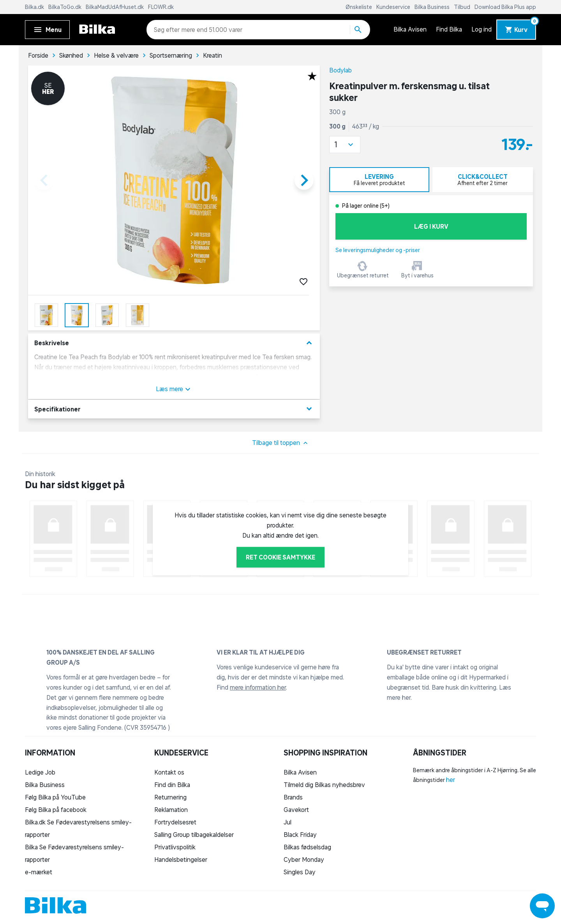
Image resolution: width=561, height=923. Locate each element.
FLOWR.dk (161, 7)
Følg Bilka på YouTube (55, 797)
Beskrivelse (174, 343)
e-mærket (38, 871)
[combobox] (168, 29)
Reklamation (171, 809)
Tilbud (462, 7)
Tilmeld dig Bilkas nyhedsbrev (324, 784)
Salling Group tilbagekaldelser (194, 834)
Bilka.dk (35, 7)
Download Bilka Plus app (505, 7)
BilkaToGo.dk (65, 7)
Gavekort (296, 809)
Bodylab (340, 70)
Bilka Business (433, 7)
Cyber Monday (304, 859)
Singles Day (300, 871)
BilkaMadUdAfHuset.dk (115, 7)
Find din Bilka (172, 784)
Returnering (170, 797)
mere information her (258, 687)
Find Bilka (449, 29)
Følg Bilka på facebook (55, 809)
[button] (345, 144)
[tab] (379, 179)
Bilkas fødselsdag (307, 847)
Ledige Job (40, 772)
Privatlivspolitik (175, 847)
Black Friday (300, 834)
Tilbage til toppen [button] (280, 443)
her (450, 779)
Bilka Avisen (410, 29)
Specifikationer (174, 409)
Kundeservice (393, 7)
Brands (293, 797)
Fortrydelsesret (175, 822)
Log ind (481, 29)
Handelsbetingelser (180, 859)
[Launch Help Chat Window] (542, 905)
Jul (287, 822)
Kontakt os (169, 772)
